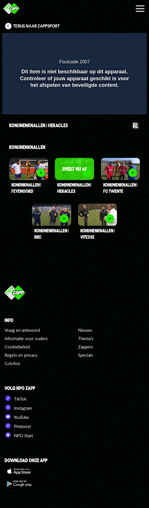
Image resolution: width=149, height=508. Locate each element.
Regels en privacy (21, 355)
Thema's (86, 338)
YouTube (17, 416)
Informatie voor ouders (26, 338)
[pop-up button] (116, 41)
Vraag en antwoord (22, 330)
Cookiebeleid (17, 346)
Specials (85, 355)
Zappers (85, 346)
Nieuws (85, 330)
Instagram (18, 407)
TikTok (16, 398)
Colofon (12, 363)
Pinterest (18, 425)
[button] (127, 41)
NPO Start (19, 434)
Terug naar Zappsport (36, 26)
